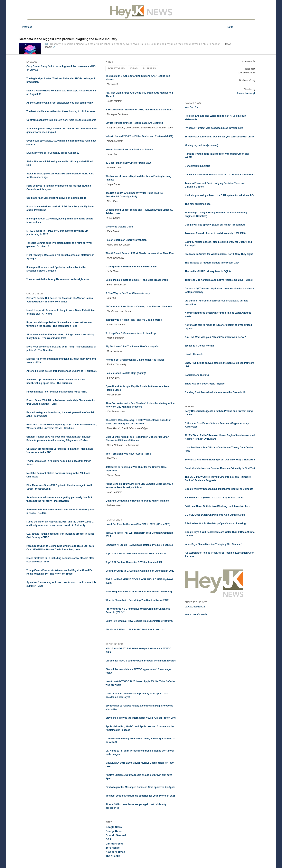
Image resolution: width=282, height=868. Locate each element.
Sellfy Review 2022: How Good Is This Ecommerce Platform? (139, 621)
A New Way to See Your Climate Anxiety (128, 293)
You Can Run (192, 107)
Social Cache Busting (197, 375)
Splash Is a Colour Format (199, 345)
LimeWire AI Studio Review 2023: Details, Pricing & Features (139, 545)
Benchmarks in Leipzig (198, 166)
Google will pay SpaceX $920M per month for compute (215, 224)
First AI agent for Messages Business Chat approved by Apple (140, 787)
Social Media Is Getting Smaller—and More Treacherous (137, 280)
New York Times (115, 851)
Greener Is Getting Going (120, 226)
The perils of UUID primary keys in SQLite (208, 271)
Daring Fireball (114, 843)
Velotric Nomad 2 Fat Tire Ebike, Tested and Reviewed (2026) (139, 136)
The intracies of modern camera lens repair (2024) (212, 262)
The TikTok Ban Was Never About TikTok (128, 453)
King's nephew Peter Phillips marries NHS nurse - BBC (57, 391)
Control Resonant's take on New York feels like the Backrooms (61, 120)
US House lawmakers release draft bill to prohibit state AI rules (220, 174)
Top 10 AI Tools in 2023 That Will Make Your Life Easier (136, 553)
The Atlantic (113, 855)
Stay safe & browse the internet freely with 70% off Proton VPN (140, 717)
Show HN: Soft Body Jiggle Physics (205, 383)
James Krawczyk (246, 93)
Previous (25, 27)
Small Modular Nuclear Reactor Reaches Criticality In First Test (220, 468)
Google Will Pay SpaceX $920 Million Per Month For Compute (219, 489)
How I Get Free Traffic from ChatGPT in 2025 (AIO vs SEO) (138, 524)
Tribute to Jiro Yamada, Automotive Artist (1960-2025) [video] (219, 280)
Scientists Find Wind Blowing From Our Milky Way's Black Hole (220, 459)
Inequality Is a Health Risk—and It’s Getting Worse (134, 320)
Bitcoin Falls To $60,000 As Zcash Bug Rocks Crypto (214, 497)
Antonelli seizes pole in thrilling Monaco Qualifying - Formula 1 (61, 371)
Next (232, 27)
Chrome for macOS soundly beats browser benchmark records (141, 660)
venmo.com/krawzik (196, 614)
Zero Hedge (113, 847)
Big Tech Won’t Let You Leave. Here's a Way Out (132, 346)
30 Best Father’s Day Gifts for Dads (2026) (129, 163)
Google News (114, 827)
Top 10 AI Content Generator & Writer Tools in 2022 (134, 562)
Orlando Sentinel (116, 835)
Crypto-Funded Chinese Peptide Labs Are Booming (134, 123)
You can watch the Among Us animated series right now (57, 279)
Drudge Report (114, 831)
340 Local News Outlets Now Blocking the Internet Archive (217, 506)
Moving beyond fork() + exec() (201, 145)
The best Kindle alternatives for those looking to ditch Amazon (61, 111)
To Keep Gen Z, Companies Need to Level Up (131, 333)
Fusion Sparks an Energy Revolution (126, 240)
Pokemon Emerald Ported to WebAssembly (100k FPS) (215, 233)
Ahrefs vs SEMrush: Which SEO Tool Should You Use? (136, 629)
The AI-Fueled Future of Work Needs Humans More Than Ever (140, 253)
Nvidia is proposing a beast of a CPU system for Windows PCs (220, 195)
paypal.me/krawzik (195, 606)
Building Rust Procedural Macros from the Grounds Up (215, 392)
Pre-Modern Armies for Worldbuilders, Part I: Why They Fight (219, 254)
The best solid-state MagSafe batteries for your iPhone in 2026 (140, 795)
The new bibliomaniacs (198, 204)
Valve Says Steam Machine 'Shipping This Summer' (213, 544)
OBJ (108, 839)
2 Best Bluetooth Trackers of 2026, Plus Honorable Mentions (139, 109)
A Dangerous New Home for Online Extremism (131, 266)
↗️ (46, 44)
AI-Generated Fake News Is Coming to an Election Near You (139, 306)
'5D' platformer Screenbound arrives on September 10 (56, 198)
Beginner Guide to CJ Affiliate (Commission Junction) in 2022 (140, 570)
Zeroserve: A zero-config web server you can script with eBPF (219, 136)
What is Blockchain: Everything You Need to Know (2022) (137, 600)
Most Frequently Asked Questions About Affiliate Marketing (139, 591)
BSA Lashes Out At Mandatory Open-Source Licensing (215, 523)
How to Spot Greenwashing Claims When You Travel (135, 359)
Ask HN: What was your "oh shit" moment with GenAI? (215, 337)
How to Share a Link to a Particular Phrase (129, 149)
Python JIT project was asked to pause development (214, 128)
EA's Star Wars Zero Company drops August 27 (52, 153)
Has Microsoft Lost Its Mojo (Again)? (126, 373)
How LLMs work (194, 354)
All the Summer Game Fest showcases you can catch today (59, 102)
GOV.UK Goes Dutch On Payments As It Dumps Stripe (215, 514)
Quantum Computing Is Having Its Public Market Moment (137, 500)
